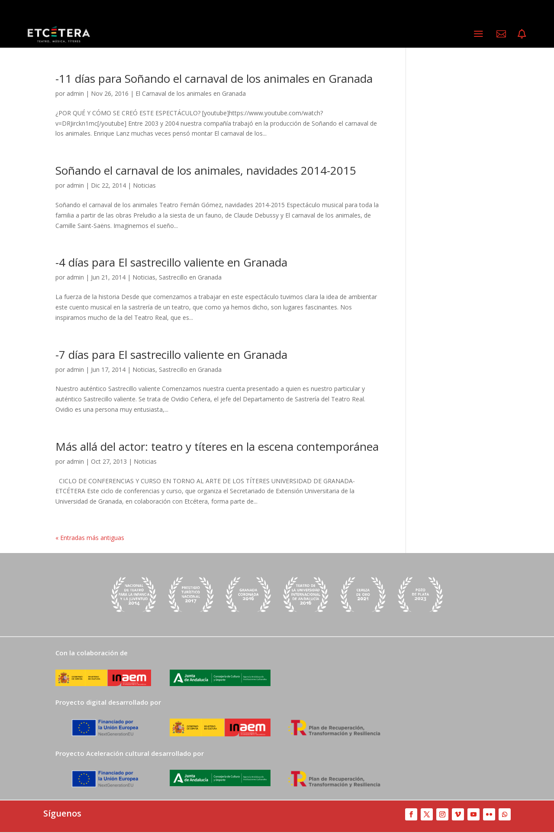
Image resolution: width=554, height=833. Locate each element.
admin (75, 93)
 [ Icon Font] (522, 34)
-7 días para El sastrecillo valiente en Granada (171, 354)
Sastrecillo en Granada (190, 277)
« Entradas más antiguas (89, 538)
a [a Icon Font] (478, 33)
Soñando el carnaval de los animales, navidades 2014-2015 (205, 170)
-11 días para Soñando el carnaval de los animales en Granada (214, 78)
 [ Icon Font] (501, 34)
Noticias (144, 185)
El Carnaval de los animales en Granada (190, 93)
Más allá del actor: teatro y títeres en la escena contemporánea (217, 446)
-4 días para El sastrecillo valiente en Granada (171, 262)
